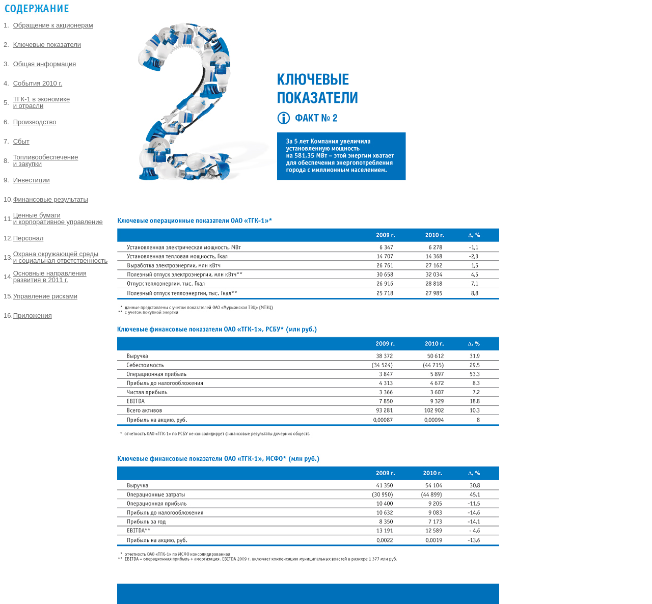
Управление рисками (45, 296)
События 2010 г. (38, 83)
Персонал (28, 238)
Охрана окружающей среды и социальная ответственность (60, 257)
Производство (35, 122)
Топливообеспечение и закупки (45, 160)
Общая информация (44, 64)
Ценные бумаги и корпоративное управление (58, 218)
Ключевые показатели (47, 44)
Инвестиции (31, 180)
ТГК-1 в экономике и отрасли (41, 102)
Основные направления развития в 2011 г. (50, 276)
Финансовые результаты (50, 199)
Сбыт (21, 141)
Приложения (32, 315)
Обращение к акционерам (53, 25)
